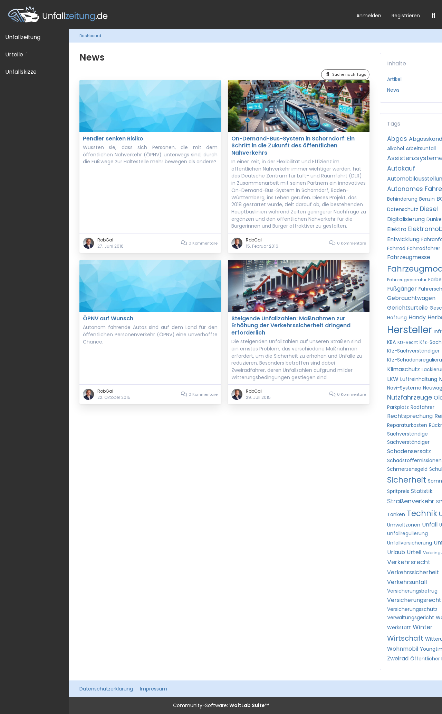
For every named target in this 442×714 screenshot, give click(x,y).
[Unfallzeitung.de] (175, 14)
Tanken (396, 514)
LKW (392, 379)
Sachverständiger (408, 442)
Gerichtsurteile (407, 308)
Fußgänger (402, 289)
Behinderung (402, 198)
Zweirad (398, 658)
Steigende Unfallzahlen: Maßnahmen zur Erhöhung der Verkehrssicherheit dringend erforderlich (290, 325)
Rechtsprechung (410, 416)
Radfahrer (422, 407)
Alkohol (395, 148)
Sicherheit (406, 479)
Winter (423, 627)
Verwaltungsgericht (410, 617)
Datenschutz (402, 209)
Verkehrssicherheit (413, 572)
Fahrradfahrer (423, 248)
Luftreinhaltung (418, 379)
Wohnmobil (402, 649)
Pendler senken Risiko (113, 139)
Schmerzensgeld (407, 469)
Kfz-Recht (407, 342)
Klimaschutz (403, 369)
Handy (417, 317)
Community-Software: (221, 705)
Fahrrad (396, 248)
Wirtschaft (405, 638)
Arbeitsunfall (421, 148)
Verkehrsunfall (407, 582)
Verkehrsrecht (408, 562)
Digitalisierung (406, 219)
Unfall (430, 525)
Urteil (414, 552)
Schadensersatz (409, 451)
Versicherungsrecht (414, 600)
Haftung (397, 317)
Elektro (396, 229)
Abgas (397, 138)
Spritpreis (398, 491)
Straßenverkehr (410, 501)
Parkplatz (398, 407)
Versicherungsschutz (412, 609)
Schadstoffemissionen (414, 460)
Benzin (427, 198)
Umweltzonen (403, 524)
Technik (422, 513)
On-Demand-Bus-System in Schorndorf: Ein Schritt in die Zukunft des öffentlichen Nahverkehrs (293, 146)
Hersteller (409, 330)
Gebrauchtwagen (411, 298)
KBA (391, 342)
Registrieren (406, 15)
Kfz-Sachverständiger (413, 350)
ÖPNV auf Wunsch (108, 318)
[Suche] (433, 15)
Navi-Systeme (404, 387)
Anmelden (368, 15)
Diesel (429, 208)
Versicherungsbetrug (412, 590)
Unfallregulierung (407, 533)
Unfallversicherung (409, 542)
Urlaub (396, 552)
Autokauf (401, 168)
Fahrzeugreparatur (406, 280)
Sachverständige (407, 433)
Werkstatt (399, 627)
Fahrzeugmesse (408, 257)
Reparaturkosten (407, 425)
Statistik (422, 491)
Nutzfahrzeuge (409, 397)
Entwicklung (403, 239)
